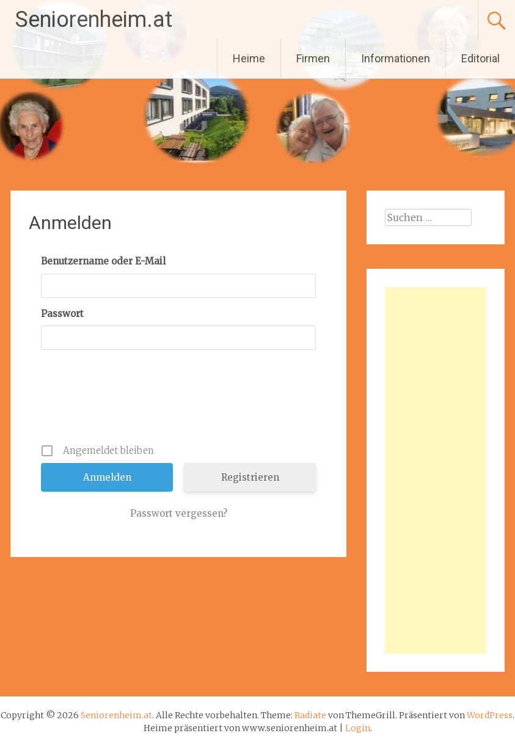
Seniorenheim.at (93, 19)
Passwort (62, 313)
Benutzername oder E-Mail (103, 261)
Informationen (395, 58)
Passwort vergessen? (178, 513)
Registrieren (250, 477)
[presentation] (179, 401)
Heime (249, 58)
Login (357, 728)
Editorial (480, 58)
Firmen (313, 58)
